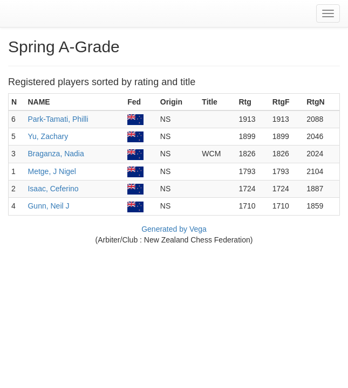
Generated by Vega (174, 229)
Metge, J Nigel (52, 171)
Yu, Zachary (48, 136)
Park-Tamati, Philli (58, 119)
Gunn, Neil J (48, 206)
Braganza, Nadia (56, 153)
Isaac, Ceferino (53, 188)
